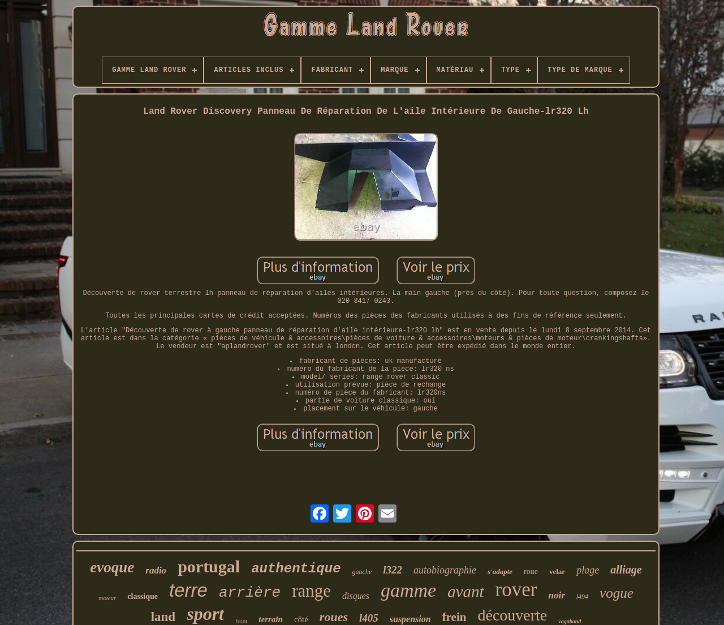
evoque (112, 567)
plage (587, 570)
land (163, 617)
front (241, 621)
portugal (209, 566)
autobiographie (444, 570)
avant (465, 592)
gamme (408, 590)
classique (142, 596)
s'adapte (500, 571)
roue (531, 571)
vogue (617, 593)
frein (454, 617)
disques (355, 596)
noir (556, 595)
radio (155, 570)
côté (301, 619)
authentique (296, 568)
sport (205, 613)
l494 (582, 597)
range (311, 591)
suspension (410, 619)
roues (334, 617)
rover (516, 590)
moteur (107, 597)
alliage (626, 569)
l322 (392, 570)
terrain (270, 619)
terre (188, 590)
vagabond (569, 621)
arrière (250, 592)
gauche (362, 572)
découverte (512, 615)
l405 (368, 618)
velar (557, 571)
